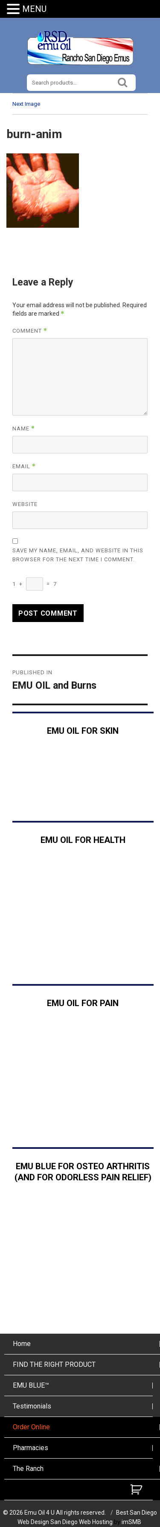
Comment (29, 330)
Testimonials (32, 1406)
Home (22, 1344)
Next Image (26, 104)
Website (25, 504)
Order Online (31, 1427)
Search (122, 81)
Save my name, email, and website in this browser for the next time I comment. (77, 555)
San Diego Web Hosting (81, 1522)
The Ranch (28, 1469)
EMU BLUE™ (31, 1385)
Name (23, 428)
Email (24, 466)
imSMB (131, 1522)
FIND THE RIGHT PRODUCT (54, 1364)
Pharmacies (30, 1448)
